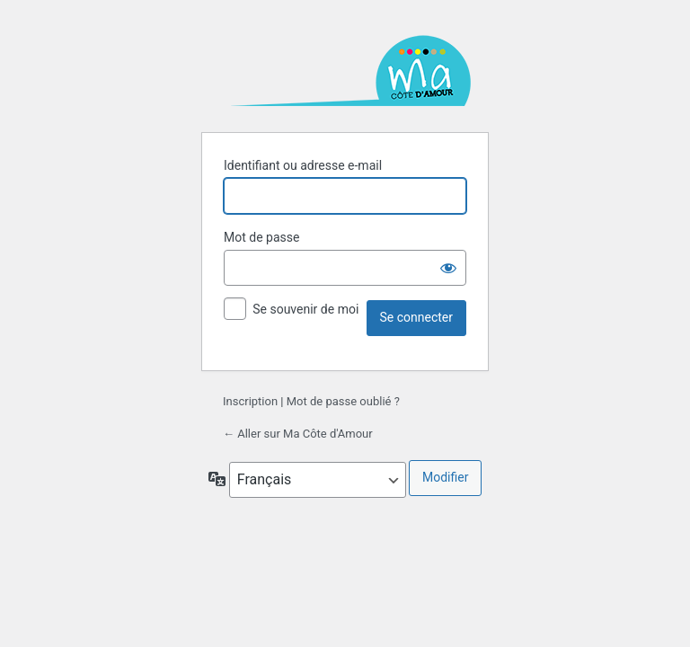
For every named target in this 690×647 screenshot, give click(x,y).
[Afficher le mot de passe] (448, 268)
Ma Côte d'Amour (345, 72)
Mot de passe (261, 237)
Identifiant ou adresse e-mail (303, 165)
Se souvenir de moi (305, 309)
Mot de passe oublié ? (343, 401)
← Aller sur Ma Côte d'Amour (298, 433)
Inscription (250, 401)
